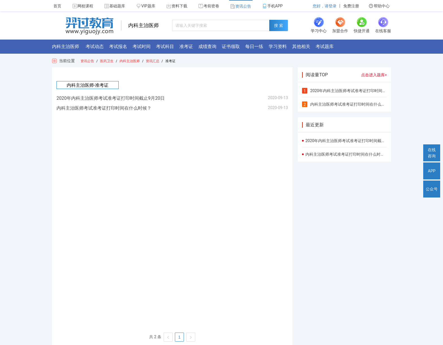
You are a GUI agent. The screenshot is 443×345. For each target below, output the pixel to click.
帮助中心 (379, 6)
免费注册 (351, 6)
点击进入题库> (374, 75)
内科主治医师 (130, 61)
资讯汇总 (152, 61)
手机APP (272, 6)
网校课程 (83, 6)
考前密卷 (209, 6)
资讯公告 (241, 6)
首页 (57, 6)
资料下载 (177, 6)
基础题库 (115, 6)
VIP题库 (145, 6)
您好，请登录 (324, 6)
